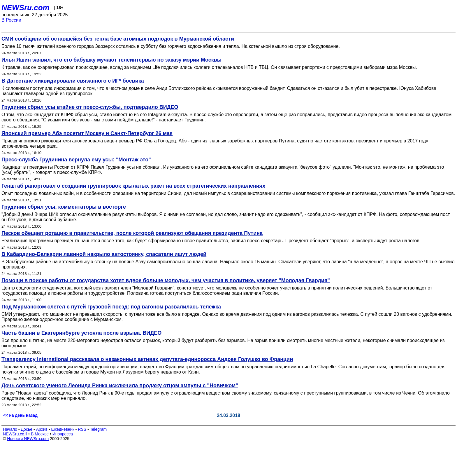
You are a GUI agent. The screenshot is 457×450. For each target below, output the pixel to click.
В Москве (40, 434)
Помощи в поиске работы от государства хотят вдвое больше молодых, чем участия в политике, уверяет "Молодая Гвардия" (165, 280)
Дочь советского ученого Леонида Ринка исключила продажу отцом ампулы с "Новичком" (119, 385)
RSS (82, 429)
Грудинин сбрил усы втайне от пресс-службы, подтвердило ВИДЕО (89, 107)
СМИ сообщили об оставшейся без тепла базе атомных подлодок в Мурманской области (117, 39)
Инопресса (62, 434)
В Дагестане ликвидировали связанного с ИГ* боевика (72, 81)
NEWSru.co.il (15, 434)
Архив (42, 429)
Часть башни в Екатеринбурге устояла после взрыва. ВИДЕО (81, 333)
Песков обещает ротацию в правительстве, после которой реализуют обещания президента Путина (132, 233)
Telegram (98, 429)
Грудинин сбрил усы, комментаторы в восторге (63, 207)
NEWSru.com (25, 7)
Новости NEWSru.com (28, 438)
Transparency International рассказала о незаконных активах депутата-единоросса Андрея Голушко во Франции (147, 359)
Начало (10, 429)
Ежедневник (62, 429)
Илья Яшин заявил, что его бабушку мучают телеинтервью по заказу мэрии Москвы (111, 60)
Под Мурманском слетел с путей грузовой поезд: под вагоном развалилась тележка (111, 307)
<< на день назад (20, 415)
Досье (26, 429)
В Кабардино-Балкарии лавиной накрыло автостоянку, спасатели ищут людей (103, 254)
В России (11, 20)
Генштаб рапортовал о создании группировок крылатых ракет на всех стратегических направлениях (133, 186)
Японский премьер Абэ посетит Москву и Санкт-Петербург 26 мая (87, 133)
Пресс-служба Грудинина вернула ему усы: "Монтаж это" (76, 160)
